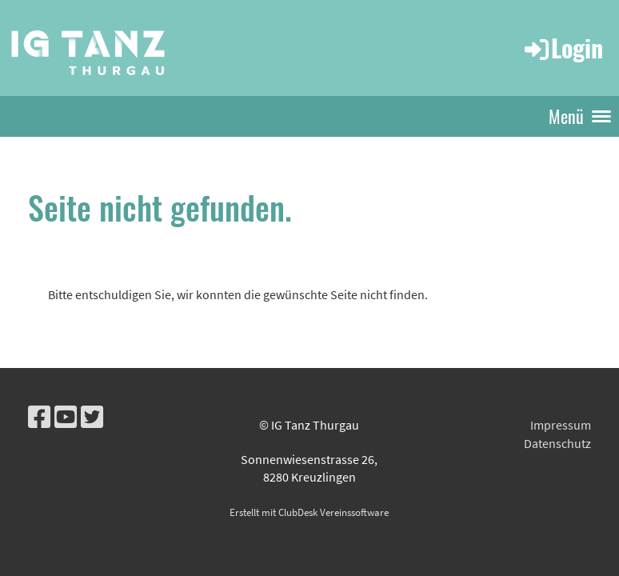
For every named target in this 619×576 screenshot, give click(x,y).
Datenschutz (557, 443)
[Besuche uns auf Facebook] (39, 418)
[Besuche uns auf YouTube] (65, 418)
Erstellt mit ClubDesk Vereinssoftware (309, 512)
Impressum (560, 425)
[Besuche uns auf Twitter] (92, 418)
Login (562, 48)
